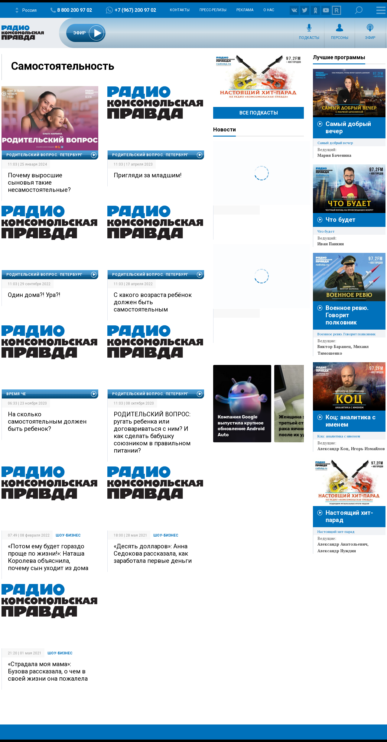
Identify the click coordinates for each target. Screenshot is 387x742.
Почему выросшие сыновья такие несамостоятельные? (39, 182)
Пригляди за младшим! (147, 175)
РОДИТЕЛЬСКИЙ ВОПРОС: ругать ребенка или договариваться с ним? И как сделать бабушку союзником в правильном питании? (152, 432)
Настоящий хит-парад (258, 76)
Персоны (339, 38)
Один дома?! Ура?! (34, 294)
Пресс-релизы (213, 10)
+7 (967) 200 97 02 (135, 10)
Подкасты (309, 38)
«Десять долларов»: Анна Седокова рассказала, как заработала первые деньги (153, 553)
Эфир (370, 38)
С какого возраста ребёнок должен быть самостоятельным (153, 302)
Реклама (244, 10)
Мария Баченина (334, 155)
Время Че (16, 394)
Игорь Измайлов (368, 448)
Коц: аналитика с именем (338, 436)
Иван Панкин (330, 244)
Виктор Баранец (334, 346)
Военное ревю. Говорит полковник (347, 315)
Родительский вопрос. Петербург (44, 155)
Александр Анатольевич (342, 544)
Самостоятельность (62, 66)
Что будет (341, 219)
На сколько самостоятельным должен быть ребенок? (47, 421)
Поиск (359, 10)
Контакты (180, 10)
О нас (268, 10)
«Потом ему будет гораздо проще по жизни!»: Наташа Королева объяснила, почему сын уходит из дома (48, 557)
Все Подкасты (258, 113)
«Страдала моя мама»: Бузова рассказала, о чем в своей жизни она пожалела (48, 671)
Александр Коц (333, 448)
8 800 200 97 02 (74, 10)
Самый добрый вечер (335, 142)
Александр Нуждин (336, 550)
